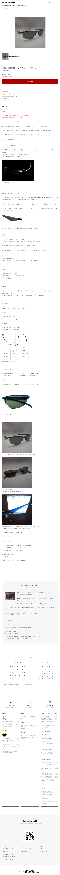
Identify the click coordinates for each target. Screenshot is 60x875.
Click (18, 614)
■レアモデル (9, 8)
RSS (22, 851)
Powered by (30, 871)
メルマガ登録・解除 (25, 848)
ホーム (3, 8)
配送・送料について (6, 848)
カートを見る (42, 848)
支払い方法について (6, 854)
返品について (5, 91)
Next (48, 32)
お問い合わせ (42, 851)
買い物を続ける (5, 98)
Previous (12, 32)
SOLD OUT (30, 81)
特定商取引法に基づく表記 (8, 94)
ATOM (25, 851)
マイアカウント (43, 846)
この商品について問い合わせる (9, 96)
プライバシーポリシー (7, 859)
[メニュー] (57, 2)
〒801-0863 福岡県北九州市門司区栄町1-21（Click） (18, 627)
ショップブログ (24, 846)
